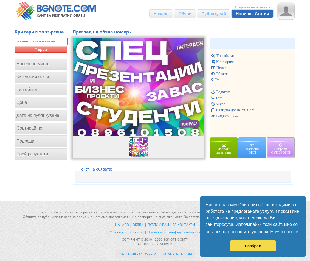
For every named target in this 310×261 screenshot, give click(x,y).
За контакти (184, 224)
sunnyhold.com (177, 253)
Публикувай (213, 13)
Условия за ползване (127, 232)
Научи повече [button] (284, 231)
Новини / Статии (252, 13)
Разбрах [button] (253, 246)
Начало (161, 13)
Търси (41, 49)
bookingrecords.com (137, 253)
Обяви (184, 13)
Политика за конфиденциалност (174, 232)
